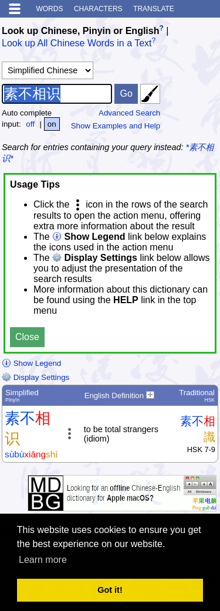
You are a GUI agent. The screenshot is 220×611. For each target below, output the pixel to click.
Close (27, 337)
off (30, 124)
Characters (98, 9)
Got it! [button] (109, 590)
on (52, 124)
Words (49, 9)
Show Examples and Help (116, 125)
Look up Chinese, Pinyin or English (80, 31)
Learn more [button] (43, 560)
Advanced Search (129, 112)
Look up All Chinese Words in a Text (77, 44)
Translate (153, 9)
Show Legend (31, 363)
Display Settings (35, 377)
